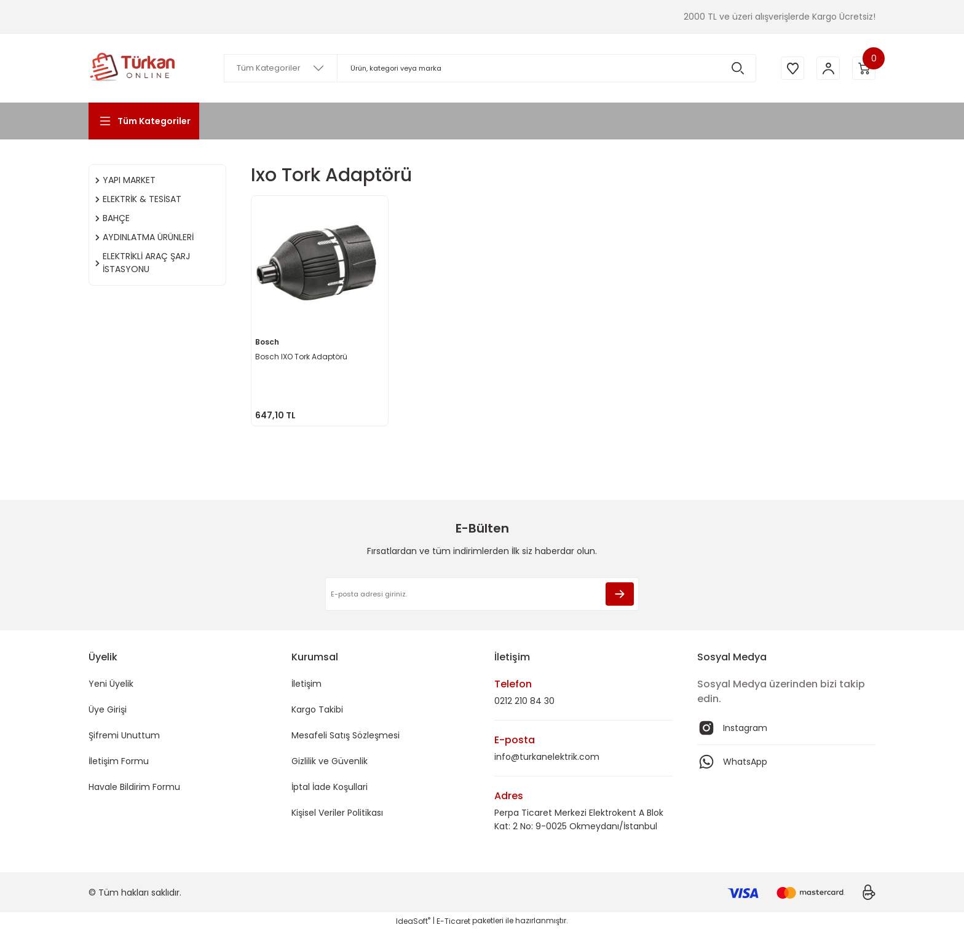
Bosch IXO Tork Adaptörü (302, 355)
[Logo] (133, 68)
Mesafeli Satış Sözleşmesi (345, 735)
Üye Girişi (108, 709)
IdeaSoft (413, 921)
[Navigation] (144, 121)
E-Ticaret (453, 921)
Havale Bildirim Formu (134, 787)
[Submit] (620, 594)
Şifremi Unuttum (124, 735)
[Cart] (863, 68)
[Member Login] (826, 68)
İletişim (306, 684)
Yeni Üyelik (111, 684)
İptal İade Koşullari (329, 787)
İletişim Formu (119, 761)
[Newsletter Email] (482, 594)
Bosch (268, 340)
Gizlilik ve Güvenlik (329, 761)
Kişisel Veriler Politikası (337, 813)
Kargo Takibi (317, 709)
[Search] (488, 68)
